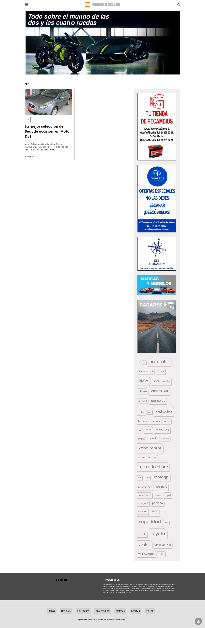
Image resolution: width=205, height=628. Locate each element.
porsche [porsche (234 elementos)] (157, 503)
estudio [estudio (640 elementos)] (164, 411)
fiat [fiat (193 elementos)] (140, 430)
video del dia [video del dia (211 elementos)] (163, 545)
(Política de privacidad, (136, 584)
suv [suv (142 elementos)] (166, 522)
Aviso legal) (148, 584)
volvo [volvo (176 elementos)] (161, 554)
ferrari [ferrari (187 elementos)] (167, 421)
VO (27, 119)
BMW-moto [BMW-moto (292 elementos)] (161, 381)
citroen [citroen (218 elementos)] (142, 391)
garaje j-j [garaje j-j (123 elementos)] (141, 439)
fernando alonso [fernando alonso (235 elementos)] (149, 421)
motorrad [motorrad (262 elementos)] (145, 487)
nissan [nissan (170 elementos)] (158, 495)
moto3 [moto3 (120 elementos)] (147, 478)
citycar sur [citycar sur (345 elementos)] (159, 391)
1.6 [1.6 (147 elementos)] (139, 362)
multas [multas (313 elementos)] (161, 487)
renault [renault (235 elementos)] (142, 511)
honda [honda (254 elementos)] (153, 438)
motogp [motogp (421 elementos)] (161, 477)
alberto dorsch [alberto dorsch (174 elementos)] (146, 371)
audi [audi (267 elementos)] (161, 371)
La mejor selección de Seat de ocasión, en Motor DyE (48, 131)
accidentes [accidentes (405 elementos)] (159, 361)
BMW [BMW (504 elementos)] (143, 381)
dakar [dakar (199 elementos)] (141, 412)
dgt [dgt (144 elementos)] (150, 412)
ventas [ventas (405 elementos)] (144, 544)
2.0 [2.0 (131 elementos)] (144, 362)
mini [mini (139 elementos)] (140, 478)
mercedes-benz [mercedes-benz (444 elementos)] (153, 466)
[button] (156, 126)
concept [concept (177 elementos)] (142, 400)
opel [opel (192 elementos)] (168, 495)
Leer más (49, 149)
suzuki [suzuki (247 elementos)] (142, 534)
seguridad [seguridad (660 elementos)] (150, 522)
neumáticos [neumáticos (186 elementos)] (144, 495)
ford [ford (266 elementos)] (148, 430)
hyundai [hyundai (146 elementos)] (165, 438)
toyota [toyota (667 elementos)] (158, 534)
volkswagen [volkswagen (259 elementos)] (146, 554)
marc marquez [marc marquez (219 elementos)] (147, 457)
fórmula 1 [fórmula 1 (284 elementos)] (162, 430)
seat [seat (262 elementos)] (155, 511)
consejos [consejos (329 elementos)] (158, 400)
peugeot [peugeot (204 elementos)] (143, 503)
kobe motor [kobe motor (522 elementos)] (150, 448)
